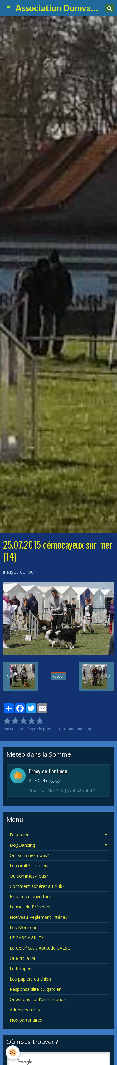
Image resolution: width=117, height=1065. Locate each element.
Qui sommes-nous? (29, 855)
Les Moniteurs (24, 927)
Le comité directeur (29, 866)
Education (20, 835)
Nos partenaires (26, 1020)
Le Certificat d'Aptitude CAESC (40, 948)
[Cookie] (13, 1052)
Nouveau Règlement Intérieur (39, 917)
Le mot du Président (30, 907)
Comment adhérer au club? (37, 886)
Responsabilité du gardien (35, 989)
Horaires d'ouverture (30, 896)
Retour (58, 676)
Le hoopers (21, 968)
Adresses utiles (25, 1010)
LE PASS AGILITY (27, 938)
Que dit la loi (22, 958)
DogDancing (22, 845)
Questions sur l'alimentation (38, 999)
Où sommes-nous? (29, 876)
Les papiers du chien (30, 979)
